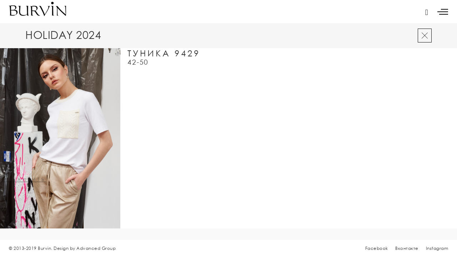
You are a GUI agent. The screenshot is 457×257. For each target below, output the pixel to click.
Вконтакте (406, 248)
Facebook (376, 248)
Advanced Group (96, 248)
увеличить (25, 179)
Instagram (437, 248)
